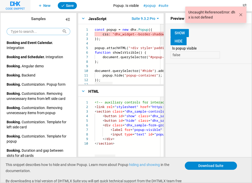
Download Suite (210, 165)
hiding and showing (144, 164)
